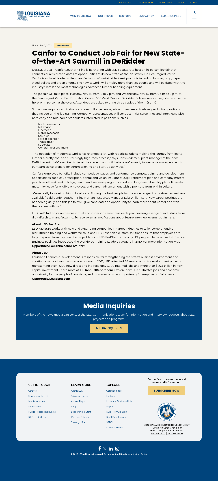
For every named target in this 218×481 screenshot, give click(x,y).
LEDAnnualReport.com (96, 270)
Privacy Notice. (111, 454)
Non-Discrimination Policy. (133, 454)
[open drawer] (194, 20)
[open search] (194, 12)
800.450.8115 (158, 433)
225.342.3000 (175, 433)
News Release (63, 45)
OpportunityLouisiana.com (51, 278)
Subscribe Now (167, 390)
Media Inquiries (109, 328)
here (35, 102)
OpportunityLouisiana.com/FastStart (58, 246)
